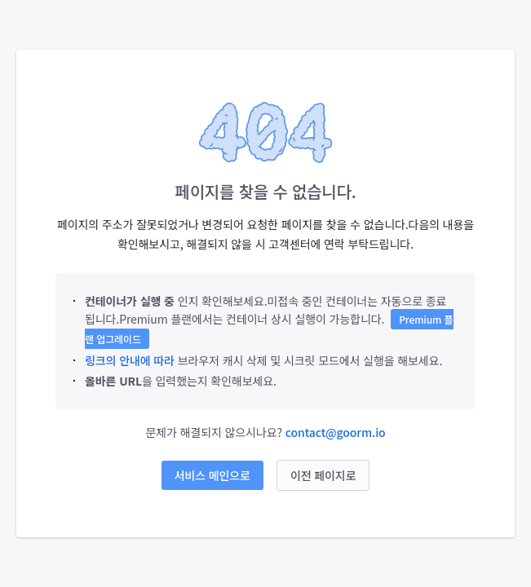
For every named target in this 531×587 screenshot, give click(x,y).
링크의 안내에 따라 (130, 360)
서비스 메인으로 (212, 475)
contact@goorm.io (335, 432)
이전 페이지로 (323, 475)
